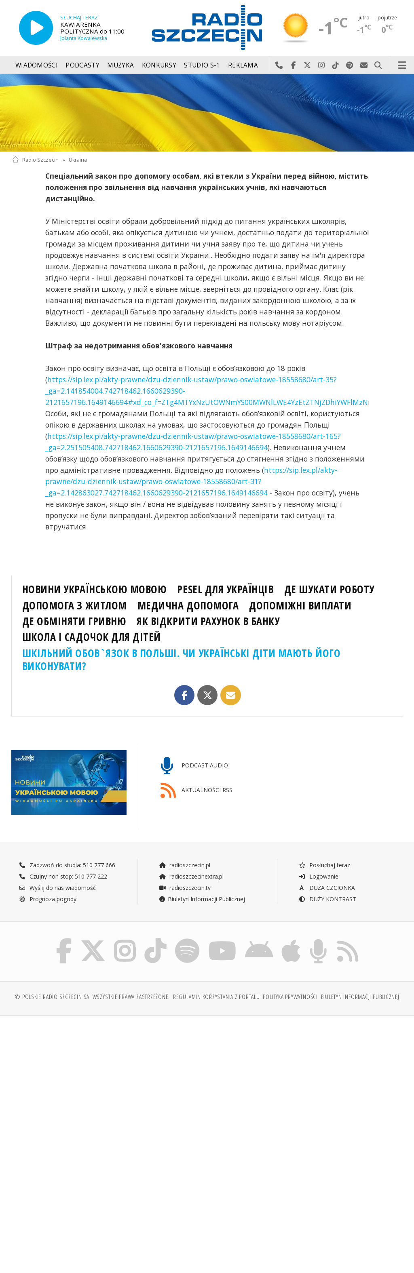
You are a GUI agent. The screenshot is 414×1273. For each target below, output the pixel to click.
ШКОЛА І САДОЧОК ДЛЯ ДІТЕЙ (91, 637)
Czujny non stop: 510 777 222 (63, 876)
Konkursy (159, 65)
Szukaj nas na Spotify (350, 65)
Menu (402, 65)
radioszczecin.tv (184, 888)
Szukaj (378, 65)
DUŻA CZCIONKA (326, 888)
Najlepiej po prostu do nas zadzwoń (279, 65)
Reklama (243, 65)
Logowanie (318, 876)
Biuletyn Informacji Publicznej (201, 899)
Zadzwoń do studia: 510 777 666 (67, 865)
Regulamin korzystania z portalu (216, 997)
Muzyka (120, 65)
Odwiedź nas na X (307, 65)
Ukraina (78, 159)
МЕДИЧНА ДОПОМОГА (188, 605)
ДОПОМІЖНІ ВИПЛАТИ (300, 605)
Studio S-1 (202, 65)
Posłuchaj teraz (324, 865)
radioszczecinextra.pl (191, 876)
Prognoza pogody (48, 899)
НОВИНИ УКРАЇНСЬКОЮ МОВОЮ (94, 589)
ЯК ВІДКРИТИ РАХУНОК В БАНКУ (208, 621)
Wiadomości (36, 65)
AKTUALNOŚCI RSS (196, 790)
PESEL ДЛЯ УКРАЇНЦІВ (225, 589)
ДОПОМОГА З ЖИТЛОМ (74, 605)
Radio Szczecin (35, 159)
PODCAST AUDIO (194, 766)
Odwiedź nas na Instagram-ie (322, 65)
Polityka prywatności (290, 997)
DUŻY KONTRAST (327, 899)
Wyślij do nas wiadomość (364, 65)
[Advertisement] (108, 1083)
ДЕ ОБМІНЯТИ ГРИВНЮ (74, 621)
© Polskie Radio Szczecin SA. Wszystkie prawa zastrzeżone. (92, 997)
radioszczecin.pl (184, 865)
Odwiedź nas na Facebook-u (293, 65)
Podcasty (82, 65)
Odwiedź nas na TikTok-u (336, 65)
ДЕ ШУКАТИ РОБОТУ (329, 589)
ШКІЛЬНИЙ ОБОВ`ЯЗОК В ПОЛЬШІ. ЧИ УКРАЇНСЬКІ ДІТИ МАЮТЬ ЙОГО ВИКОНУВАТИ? (181, 660)
